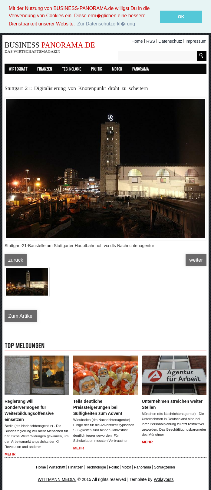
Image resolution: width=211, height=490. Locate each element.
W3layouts (163, 479)
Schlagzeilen (164, 467)
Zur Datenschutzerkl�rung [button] (106, 23)
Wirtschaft (18, 69)
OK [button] (181, 16)
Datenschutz (170, 40)
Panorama (140, 69)
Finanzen (44, 69)
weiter (196, 260)
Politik (96, 69)
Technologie (71, 69)
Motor (117, 69)
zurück (15, 260)
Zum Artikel (21, 316)
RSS (150, 40)
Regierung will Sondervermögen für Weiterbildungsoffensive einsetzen (29, 410)
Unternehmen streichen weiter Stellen (172, 404)
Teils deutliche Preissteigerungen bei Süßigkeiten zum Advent (97, 407)
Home (137, 40)
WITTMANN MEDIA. (57, 479)
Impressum (196, 40)
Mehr (10, 454)
